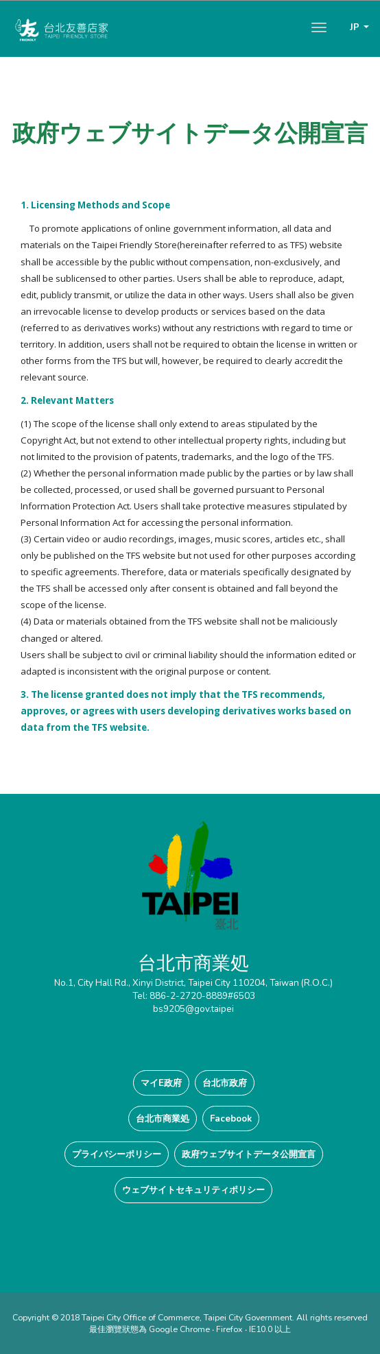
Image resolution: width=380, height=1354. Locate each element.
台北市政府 (224, 1082)
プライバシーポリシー (116, 1154)
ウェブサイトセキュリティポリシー (193, 1189)
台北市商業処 (162, 1118)
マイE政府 (161, 1082)
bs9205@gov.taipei (193, 1008)
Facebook (231, 1118)
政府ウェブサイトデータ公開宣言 (249, 1154)
